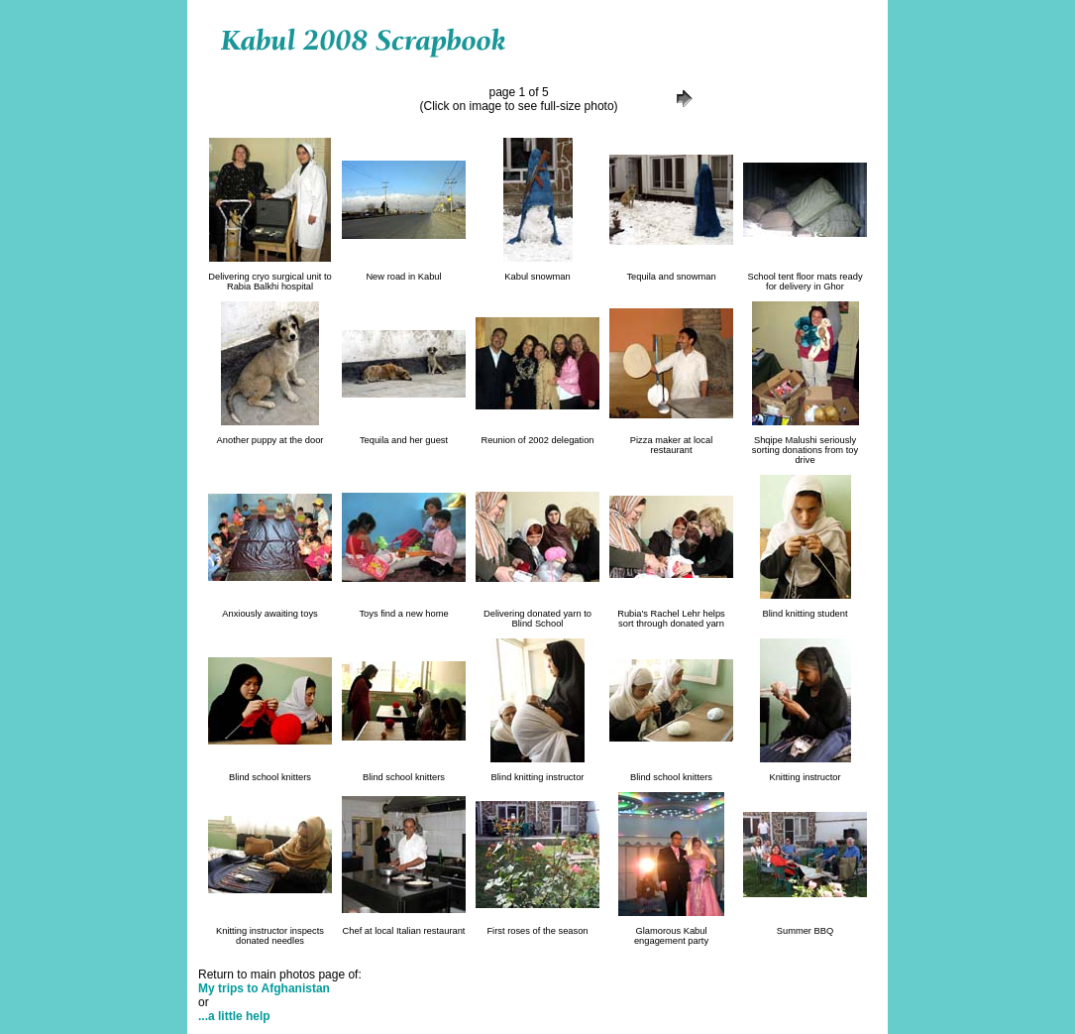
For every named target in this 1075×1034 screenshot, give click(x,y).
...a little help (234, 1016)
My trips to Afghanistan (264, 988)
